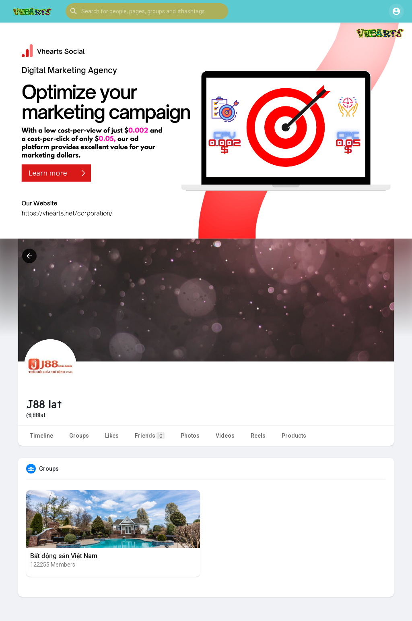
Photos (190, 435)
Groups (79, 435)
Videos (225, 435)
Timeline (41, 435)
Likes (112, 435)
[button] (147, 11)
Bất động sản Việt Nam (63, 556)
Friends (150, 435)
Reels (258, 435)
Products (294, 435)
